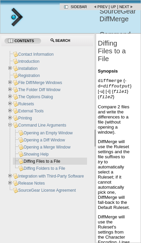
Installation (27, 68)
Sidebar (79, 7)
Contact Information (36, 54)
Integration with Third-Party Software (51, 176)
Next (124, 7)
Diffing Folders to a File (44, 168)
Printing (25, 118)
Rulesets (26, 104)
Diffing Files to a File (42, 161)
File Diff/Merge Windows (40, 82)
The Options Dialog (35, 96)
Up (113, 7)
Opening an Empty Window (48, 133)
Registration (29, 75)
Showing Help (36, 154)
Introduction (28, 61)
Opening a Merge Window (47, 147)
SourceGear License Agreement (47, 190)
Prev (102, 7)
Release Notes (31, 183)
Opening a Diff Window (44, 140)
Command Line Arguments (42, 125)
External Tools (31, 111)
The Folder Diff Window (39, 89)
